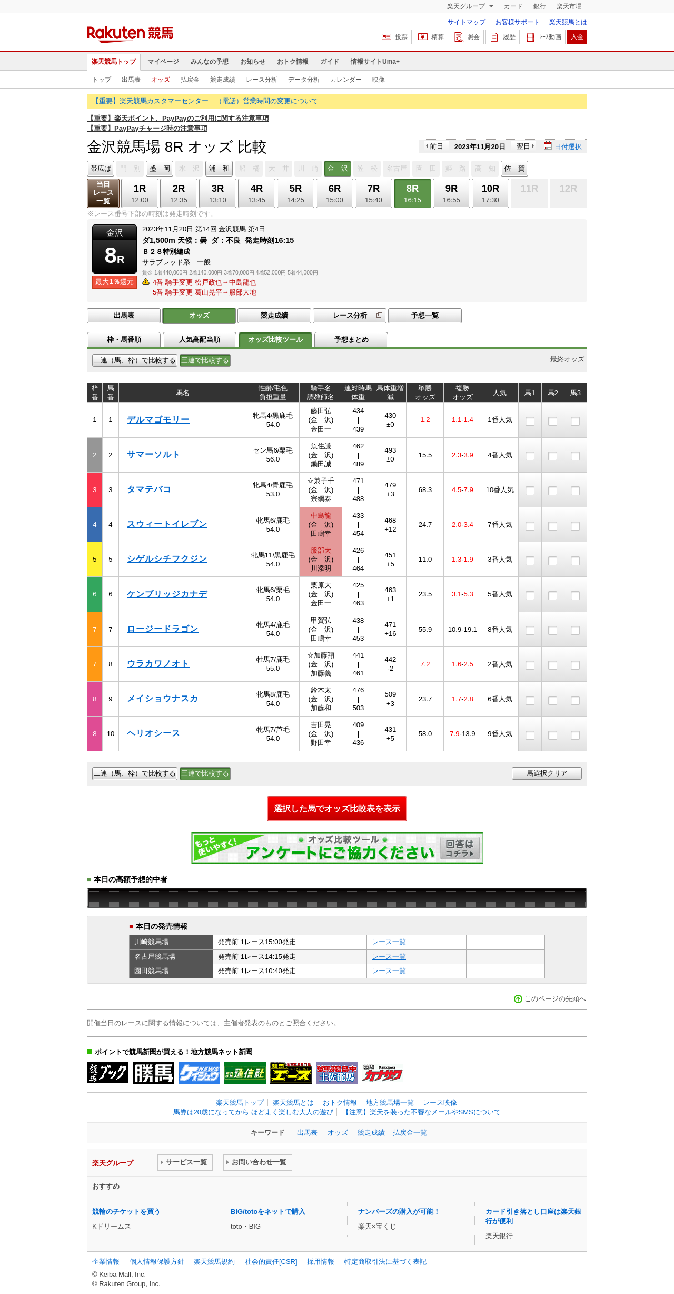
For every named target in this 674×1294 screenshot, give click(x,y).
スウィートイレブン (167, 523)
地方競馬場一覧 (390, 1102)
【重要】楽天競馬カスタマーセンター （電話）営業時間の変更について (205, 101)
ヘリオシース (154, 733)
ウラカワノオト (158, 663)
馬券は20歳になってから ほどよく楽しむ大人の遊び (253, 1112)
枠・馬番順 (124, 340)
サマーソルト (154, 454)
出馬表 (131, 79)
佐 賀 (514, 168)
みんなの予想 (210, 61)
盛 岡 (160, 168)
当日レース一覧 (103, 192)
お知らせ (252, 61)
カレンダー (346, 79)
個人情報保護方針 (157, 1262)
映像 (378, 79)
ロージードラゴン (163, 628)
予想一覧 (425, 315)
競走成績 (222, 79)
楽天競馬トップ (114, 61)
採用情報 (320, 1262)
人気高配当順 (199, 340)
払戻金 (190, 79)
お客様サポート (517, 22)
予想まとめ (351, 340)
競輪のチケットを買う (126, 1211)
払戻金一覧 (410, 1132)
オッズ (160, 79)
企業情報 (106, 1262)
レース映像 (440, 1102)
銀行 (539, 6)
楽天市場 (569, 6)
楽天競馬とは (568, 22)
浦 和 (219, 168)
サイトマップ (466, 22)
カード (513, 6)
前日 (436, 146)
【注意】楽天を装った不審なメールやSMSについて (421, 1112)
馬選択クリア (547, 773)
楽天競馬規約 (214, 1262)
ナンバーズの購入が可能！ (399, 1211)
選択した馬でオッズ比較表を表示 (337, 808)
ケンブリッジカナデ (167, 594)
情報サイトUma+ (375, 61)
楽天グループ (467, 6)
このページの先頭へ (555, 999)
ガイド (329, 61)
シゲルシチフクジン (167, 558)
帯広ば (101, 168)
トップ (101, 79)
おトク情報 (293, 61)
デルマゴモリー (158, 419)
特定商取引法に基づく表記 (385, 1262)
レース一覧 (389, 942)
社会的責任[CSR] (271, 1262)
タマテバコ (149, 489)
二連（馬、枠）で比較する (135, 360)
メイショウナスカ (163, 698)
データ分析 (304, 79)
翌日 (523, 146)
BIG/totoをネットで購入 (268, 1211)
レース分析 (261, 79)
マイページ (163, 61)
